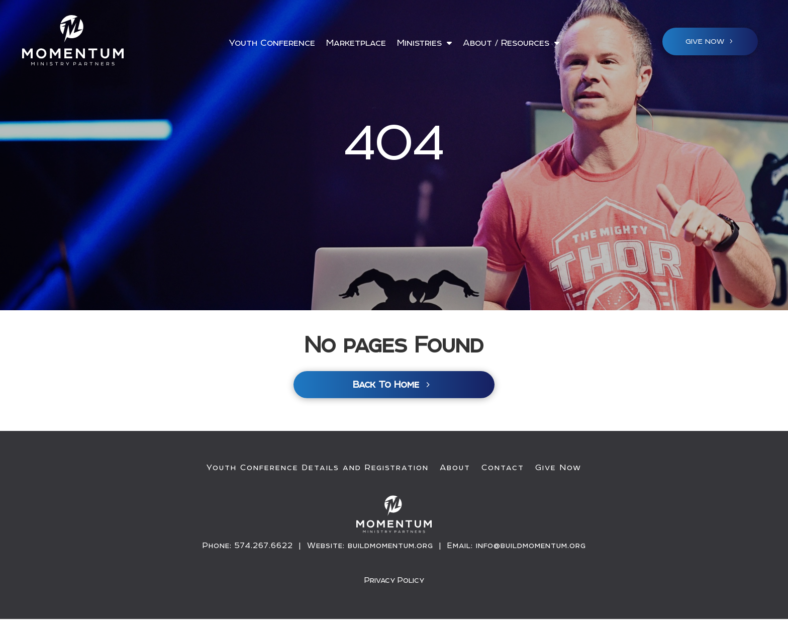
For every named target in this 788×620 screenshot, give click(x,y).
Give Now (558, 469)
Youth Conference (272, 43)
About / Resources (506, 43)
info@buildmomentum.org (531, 546)
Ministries (419, 43)
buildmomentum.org (390, 546)
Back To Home (386, 386)
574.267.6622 (264, 546)
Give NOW (704, 41)
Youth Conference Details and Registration (318, 469)
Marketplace (356, 43)
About (455, 469)
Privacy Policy (394, 581)
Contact (502, 469)
